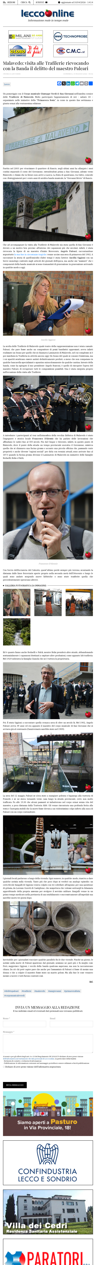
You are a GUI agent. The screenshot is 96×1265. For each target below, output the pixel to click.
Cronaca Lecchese (11, 74)
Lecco (7, 84)
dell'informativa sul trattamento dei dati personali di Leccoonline (28, 1059)
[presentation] (22, 1075)
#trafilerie (26, 991)
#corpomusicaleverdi (14, 995)
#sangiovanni (54, 991)
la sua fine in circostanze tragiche (30, 254)
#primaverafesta (72, 991)
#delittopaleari (11, 991)
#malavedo (39, 991)
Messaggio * (8, 1032)
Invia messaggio (15, 1085)
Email (52, 1018)
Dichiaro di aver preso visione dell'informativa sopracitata (33, 1067)
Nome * (6, 1018)
